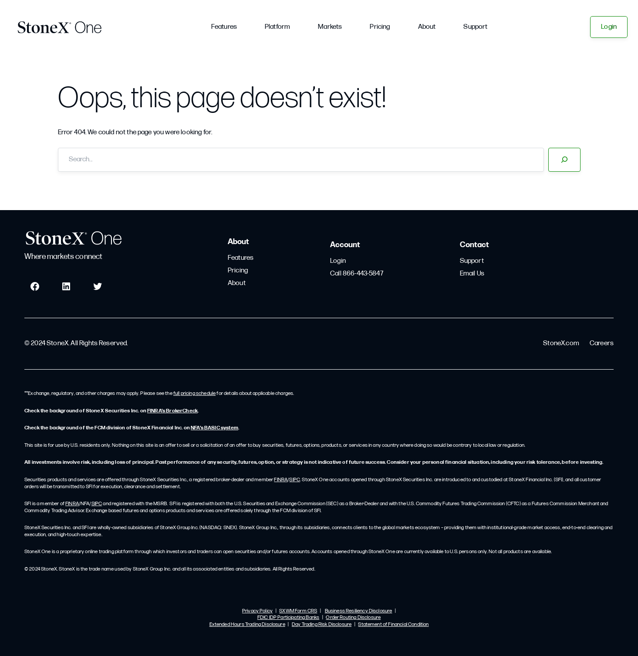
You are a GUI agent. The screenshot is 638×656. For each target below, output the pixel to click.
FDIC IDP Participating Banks (288, 617)
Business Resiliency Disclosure (358, 611)
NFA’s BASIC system (214, 428)
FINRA (280, 480)
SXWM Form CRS (298, 611)
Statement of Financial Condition (393, 624)
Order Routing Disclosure (353, 617)
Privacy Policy (257, 611)
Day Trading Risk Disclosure (321, 624)
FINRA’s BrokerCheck (172, 411)
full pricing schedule (194, 393)
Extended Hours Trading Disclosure (247, 624)
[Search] (564, 160)
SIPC (294, 480)
